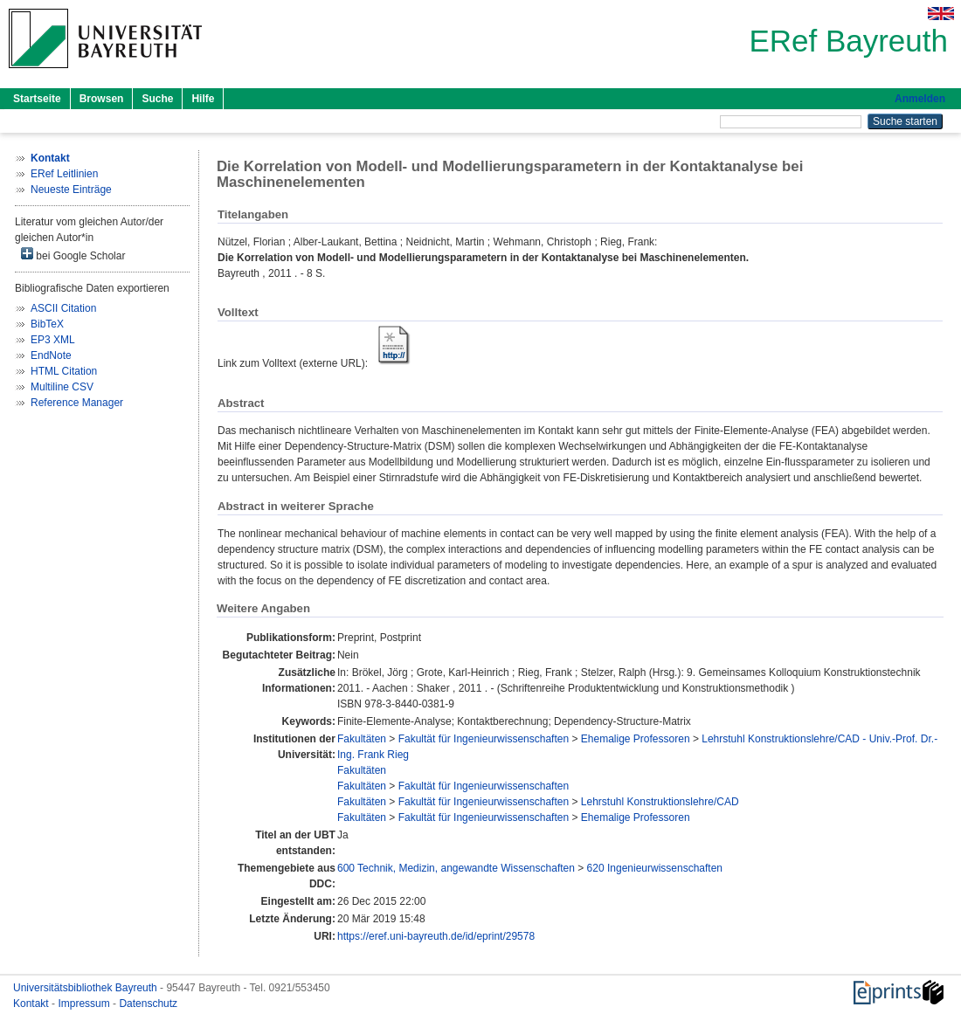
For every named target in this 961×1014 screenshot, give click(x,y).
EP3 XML (53, 340)
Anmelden (920, 99)
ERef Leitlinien (64, 174)
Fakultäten (361, 739)
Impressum (85, 1003)
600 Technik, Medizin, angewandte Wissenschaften (456, 868)
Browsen (102, 99)
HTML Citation (64, 371)
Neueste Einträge (71, 189)
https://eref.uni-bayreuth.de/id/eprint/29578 (436, 936)
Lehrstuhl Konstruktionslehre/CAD (660, 802)
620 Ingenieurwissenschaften (654, 868)
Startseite (37, 99)
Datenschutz (148, 1003)
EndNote (51, 355)
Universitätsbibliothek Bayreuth (86, 988)
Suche (157, 99)
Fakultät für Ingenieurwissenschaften (483, 739)
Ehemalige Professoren (635, 739)
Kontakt (32, 1003)
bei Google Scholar (73, 254)
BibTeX (47, 324)
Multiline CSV (62, 387)
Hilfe (202, 99)
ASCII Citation (63, 308)
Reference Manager (77, 403)
